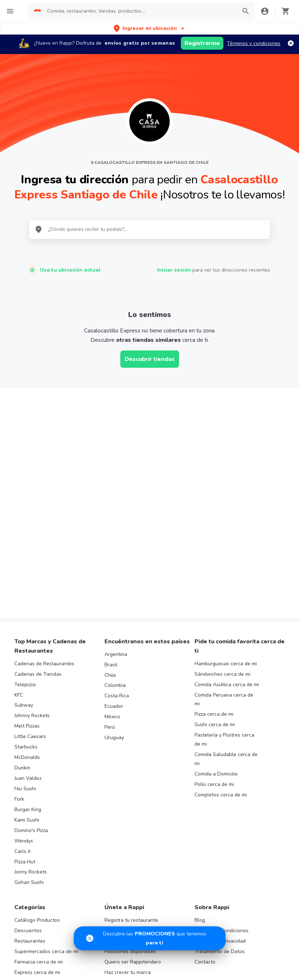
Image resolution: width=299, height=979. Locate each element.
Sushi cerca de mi (215, 585)
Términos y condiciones (253, 43)
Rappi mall (26, 843)
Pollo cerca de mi (214, 645)
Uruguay (114, 598)
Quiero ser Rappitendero (132, 822)
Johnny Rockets (32, 576)
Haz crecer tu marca (127, 833)
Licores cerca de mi (36, 854)
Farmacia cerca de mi (38, 822)
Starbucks (25, 607)
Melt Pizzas (27, 587)
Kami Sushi (26, 681)
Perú (109, 588)
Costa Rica (116, 556)
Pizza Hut (24, 722)
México (112, 577)
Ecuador (113, 567)
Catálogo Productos (37, 781)
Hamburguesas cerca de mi (226, 524)
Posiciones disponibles (130, 812)
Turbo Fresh (28, 875)
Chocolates (27, 896)
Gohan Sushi (29, 743)
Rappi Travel (28, 864)
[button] (149, 28)
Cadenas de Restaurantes (44, 524)
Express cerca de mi (37, 833)
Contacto (205, 822)
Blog (200, 781)
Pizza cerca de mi (214, 575)
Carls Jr (22, 712)
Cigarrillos (25, 885)
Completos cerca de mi (221, 655)
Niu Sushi (25, 649)
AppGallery (257, 932)
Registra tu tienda (125, 802)
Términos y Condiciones (222, 791)
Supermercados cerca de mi (46, 812)
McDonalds (27, 618)
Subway (23, 566)
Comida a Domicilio (216, 634)
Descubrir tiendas (150, 359)
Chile (110, 535)
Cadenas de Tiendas (38, 535)
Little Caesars (30, 597)
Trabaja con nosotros (128, 791)
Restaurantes (29, 802)
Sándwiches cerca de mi (222, 535)
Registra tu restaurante (131, 781)
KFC (18, 555)
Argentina (115, 515)
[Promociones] (150, 938)
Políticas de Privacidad (220, 802)
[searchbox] (139, 11)
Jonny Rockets (30, 732)
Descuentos (28, 791)
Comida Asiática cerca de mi (227, 545)
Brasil (110, 525)
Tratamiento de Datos (220, 812)
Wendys (23, 701)
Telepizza (25, 545)
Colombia (115, 546)
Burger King (27, 670)
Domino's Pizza (31, 691)
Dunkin (22, 628)
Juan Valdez (27, 639)
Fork (19, 660)
